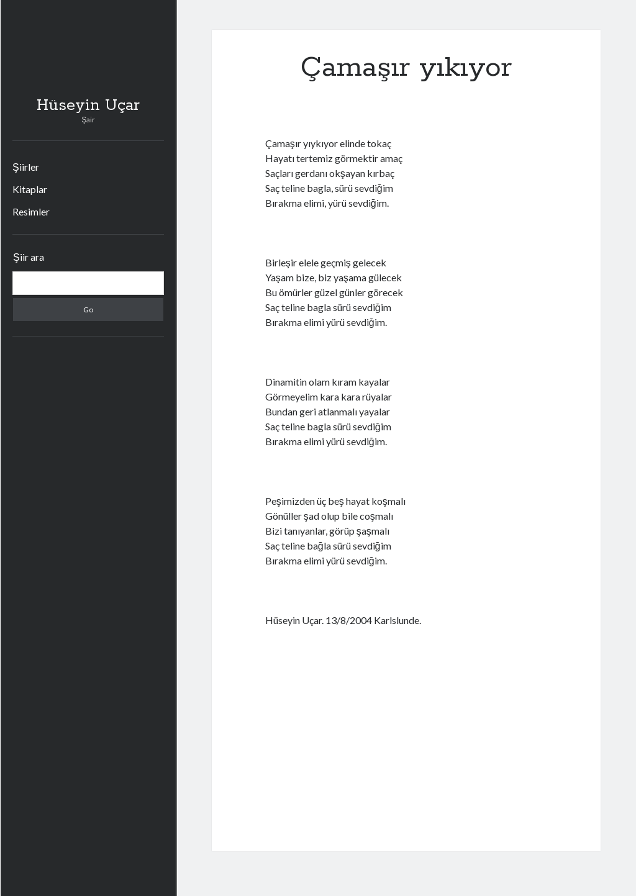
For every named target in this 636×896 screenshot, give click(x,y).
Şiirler (25, 167)
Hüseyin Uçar (88, 105)
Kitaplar (29, 189)
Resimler (31, 211)
